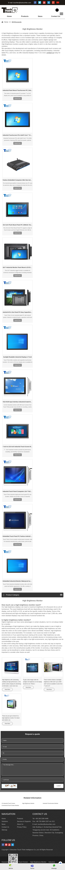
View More (7, 689)
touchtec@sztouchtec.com (22, 2)
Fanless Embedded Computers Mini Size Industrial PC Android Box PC (17, 180)
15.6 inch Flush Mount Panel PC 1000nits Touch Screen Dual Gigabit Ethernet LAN (17, 225)
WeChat (11, 868)
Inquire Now (18, 98)
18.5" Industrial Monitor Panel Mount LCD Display (17, 267)
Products (24, 16)
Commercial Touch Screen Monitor (10, 805)
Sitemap (4, 830)
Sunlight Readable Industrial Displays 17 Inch (17, 357)
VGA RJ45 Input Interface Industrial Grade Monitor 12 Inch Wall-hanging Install (17, 402)
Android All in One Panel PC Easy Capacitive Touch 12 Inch (17, 312)
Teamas (32, 868)
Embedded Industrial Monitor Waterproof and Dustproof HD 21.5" (17, 581)
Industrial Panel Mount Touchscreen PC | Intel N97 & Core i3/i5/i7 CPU (17, 90)
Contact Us (55, 16)
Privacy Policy (22, 827)
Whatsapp (54, 868)
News (40, 16)
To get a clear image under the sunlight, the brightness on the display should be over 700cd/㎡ (32, 682)
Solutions (5, 821)
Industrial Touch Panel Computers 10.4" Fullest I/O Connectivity (17, 491)
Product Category (11, 595)
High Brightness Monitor (28, 803)
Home (9, 16)
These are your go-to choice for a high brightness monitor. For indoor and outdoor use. (11, 718)
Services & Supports (24, 821)
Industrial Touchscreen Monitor (50, 803)
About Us (20, 824)
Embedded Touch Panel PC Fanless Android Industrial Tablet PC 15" (17, 536)
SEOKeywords (16, 22)
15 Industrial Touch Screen (8, 803)
